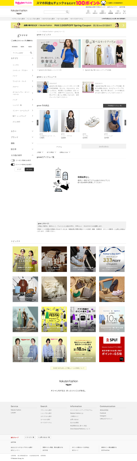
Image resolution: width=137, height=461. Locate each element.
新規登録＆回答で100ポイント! (95, 7)
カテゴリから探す (46, 416)
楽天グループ (111, 7)
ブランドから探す (46, 410)
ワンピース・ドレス (23, 81)
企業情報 (13, 455)
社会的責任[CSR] (34, 455)
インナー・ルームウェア (23, 111)
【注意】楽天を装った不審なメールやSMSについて (69, 368)
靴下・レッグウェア (23, 116)
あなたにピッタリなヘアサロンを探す (21, 447)
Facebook (103, 413)
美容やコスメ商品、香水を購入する (53, 447)
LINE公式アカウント (106, 419)
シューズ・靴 (23, 105)
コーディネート (104, 146)
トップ (39, 31)
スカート (23, 87)
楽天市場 (122, 7)
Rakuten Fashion (48, 31)
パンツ (23, 76)
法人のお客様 (74, 422)
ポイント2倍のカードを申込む (80, 447)
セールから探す (45, 419)
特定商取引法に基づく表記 (78, 426)
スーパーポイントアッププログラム (81, 410)
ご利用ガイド (74, 416)
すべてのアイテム (46, 422)
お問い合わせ (74, 419)
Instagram (103, 416)
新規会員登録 (104, 410)
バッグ (23, 100)
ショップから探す (46, 413)
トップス (23, 65)
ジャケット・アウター (23, 70)
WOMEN (15, 47)
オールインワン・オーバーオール (23, 93)
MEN (22, 47)
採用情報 (43, 455)
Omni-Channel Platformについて (80, 429)
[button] (49, 126)
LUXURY (13, 413)
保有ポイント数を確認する (109, 447)
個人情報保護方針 (23, 455)
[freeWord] (22, 53)
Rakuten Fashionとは (76, 413)
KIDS (30, 47)
